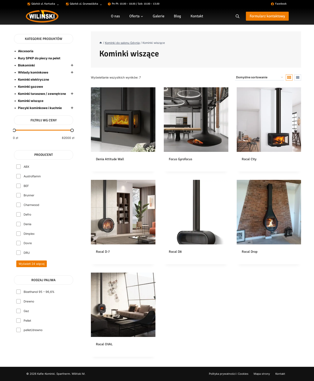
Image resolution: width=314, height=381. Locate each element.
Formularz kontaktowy (267, 16)
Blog (177, 16)
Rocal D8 (175, 252)
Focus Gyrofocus (180, 159)
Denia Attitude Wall (110, 159)
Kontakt (197, 16)
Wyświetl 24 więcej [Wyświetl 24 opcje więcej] (31, 263)
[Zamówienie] (259, 77)
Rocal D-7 (103, 252)
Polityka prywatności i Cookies (228, 373)
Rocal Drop (249, 252)
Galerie (158, 16)
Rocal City (249, 159)
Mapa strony (262, 373)
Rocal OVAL (104, 344)
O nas (115, 16)
